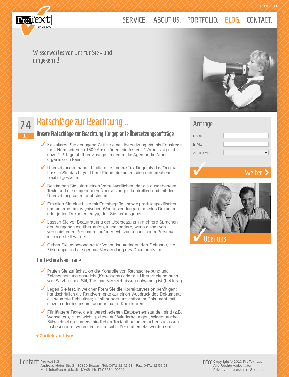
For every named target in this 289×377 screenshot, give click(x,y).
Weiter (257, 172)
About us (167, 20)
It (260, 6)
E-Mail (198, 144)
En (274, 6)
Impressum (238, 370)
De (267, 6)
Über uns (230, 213)
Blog (232, 20)
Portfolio (202, 20)
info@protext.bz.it (63, 370)
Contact (260, 20)
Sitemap (257, 370)
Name (198, 136)
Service (134, 20)
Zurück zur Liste (54, 336)
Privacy (219, 370)
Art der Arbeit (203, 153)
